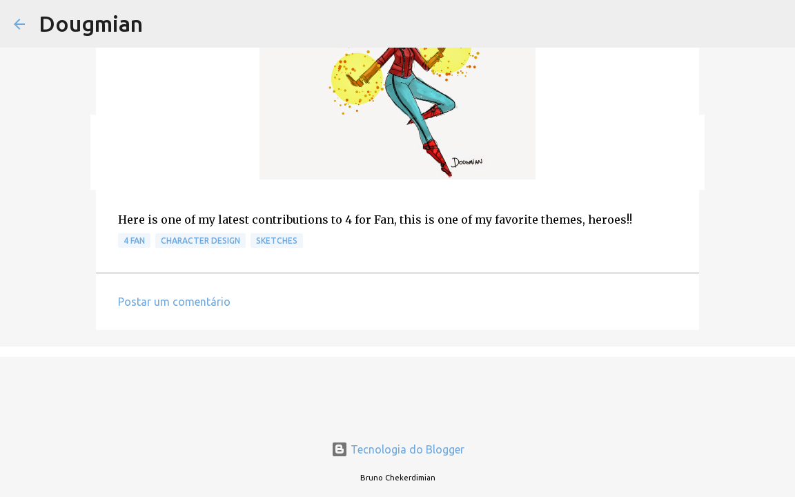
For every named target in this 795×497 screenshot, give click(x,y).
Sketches (276, 240)
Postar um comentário (174, 301)
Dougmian (91, 23)
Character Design (200, 240)
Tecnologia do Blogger (397, 449)
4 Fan (134, 240)
